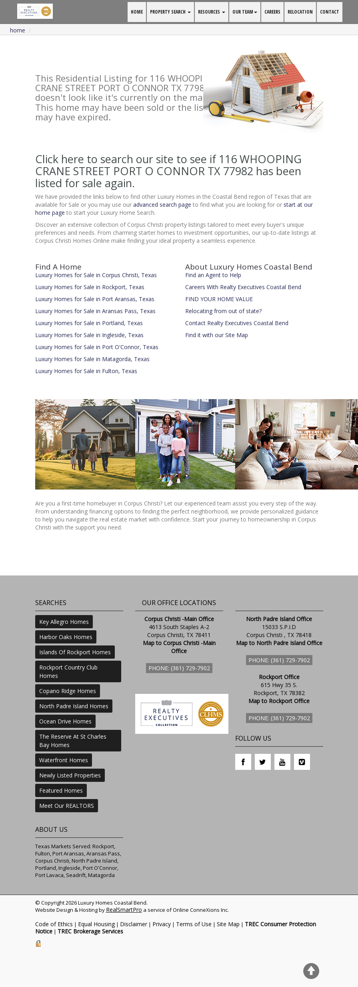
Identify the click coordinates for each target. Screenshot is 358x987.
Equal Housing (96, 924)
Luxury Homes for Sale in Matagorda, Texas (92, 359)
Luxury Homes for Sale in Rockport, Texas (89, 287)
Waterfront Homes (63, 760)
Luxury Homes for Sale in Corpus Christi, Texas (96, 275)
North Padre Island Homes (73, 706)
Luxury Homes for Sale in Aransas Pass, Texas (95, 311)
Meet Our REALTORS (66, 805)
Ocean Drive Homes (65, 721)
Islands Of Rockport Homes (75, 652)
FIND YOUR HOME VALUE (219, 299)
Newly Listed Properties (70, 775)
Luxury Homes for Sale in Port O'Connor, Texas (96, 347)
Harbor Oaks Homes (65, 637)
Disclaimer (133, 924)
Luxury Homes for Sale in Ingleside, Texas (89, 335)
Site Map (228, 924)
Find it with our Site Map (216, 335)
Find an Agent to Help (213, 275)
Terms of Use (194, 924)
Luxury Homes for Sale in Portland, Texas (89, 323)
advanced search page (162, 204)
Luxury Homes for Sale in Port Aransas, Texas (94, 299)
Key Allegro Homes (64, 621)
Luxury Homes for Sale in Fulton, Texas (86, 371)
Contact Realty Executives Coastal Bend (236, 323)
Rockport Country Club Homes (68, 671)
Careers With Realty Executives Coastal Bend (243, 287)
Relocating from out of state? (223, 311)
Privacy (161, 924)
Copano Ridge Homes (67, 691)
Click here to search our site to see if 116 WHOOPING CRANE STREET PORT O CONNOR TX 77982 (168, 165)
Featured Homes (61, 790)
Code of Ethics (54, 924)
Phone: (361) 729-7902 (179, 668)
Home (17, 30)
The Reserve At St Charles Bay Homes (72, 741)
